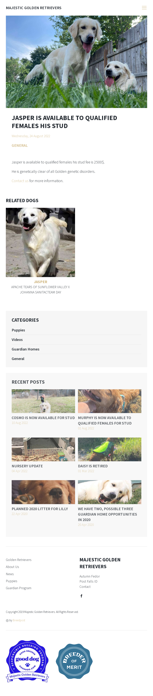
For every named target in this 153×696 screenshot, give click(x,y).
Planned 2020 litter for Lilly (40, 513)
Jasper (40, 281)
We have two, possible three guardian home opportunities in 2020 (107, 519)
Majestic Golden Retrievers (33, 7)
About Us (12, 567)
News (10, 574)
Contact (85, 587)
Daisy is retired (93, 470)
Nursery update (27, 470)
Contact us (20, 180)
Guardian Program (18, 588)
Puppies (18, 333)
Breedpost (19, 620)
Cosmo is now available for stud (43, 422)
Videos (17, 342)
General (18, 361)
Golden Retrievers (18, 560)
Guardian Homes (25, 352)
